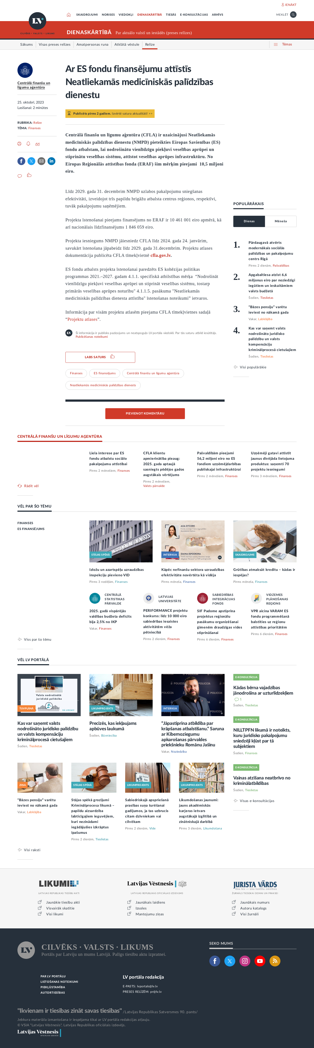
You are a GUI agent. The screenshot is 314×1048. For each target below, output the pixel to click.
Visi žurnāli (249, 914)
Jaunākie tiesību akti (63, 902)
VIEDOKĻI (126, 14)
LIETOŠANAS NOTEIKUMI (59, 982)
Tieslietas (266, 297)
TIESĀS (171, 14)
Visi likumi (54, 914)
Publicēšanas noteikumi (92, 336)
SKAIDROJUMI (87, 14)
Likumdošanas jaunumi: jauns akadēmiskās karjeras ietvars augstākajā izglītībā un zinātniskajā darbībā (198, 811)
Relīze (37, 122)
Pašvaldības (281, 265)
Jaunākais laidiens (150, 902)
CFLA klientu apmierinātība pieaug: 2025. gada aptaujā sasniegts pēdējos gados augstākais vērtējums (163, 464)
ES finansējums (105, 373)
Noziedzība (179, 751)
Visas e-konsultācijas (257, 801)
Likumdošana (212, 828)
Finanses (34, 128)
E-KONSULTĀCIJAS (194, 14)
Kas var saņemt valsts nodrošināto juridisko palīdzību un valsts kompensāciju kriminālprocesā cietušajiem (272, 339)
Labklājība (265, 319)
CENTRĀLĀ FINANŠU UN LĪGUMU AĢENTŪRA (59, 436)
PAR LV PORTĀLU (53, 976)
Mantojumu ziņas (150, 914)
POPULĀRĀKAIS (248, 204)
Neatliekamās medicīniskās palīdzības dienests (103, 385)
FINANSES (25, 523)
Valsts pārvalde (154, 486)
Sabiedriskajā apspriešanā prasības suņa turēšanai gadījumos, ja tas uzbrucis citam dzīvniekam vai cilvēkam (147, 811)
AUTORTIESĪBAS (53, 992)
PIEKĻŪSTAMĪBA (53, 987)
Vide (152, 828)
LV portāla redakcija (143, 977)
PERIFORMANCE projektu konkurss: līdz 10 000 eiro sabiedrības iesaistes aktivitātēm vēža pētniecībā (165, 621)
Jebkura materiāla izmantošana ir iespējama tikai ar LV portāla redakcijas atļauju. (83, 1019)
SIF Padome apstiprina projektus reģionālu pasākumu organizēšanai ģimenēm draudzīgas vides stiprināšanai (219, 622)
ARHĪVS (217, 14)
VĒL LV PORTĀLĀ (33, 660)
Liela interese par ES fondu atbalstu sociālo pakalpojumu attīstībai (108, 458)
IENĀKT (291, 5)
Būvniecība (109, 735)
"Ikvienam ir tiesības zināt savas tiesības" (69, 1011)
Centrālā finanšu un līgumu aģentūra (153, 373)
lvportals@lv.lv (147, 986)
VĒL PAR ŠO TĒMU (34, 506)
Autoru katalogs (253, 908)
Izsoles (141, 908)
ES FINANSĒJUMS (30, 529)
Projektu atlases (82, 319)
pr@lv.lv (156, 991)
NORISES (108, 14)
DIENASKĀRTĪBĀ (149, 14)
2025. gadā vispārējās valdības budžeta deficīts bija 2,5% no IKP (110, 616)
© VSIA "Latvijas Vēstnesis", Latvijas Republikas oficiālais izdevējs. (71, 1025)
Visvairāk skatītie (60, 908)
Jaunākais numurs (255, 902)
